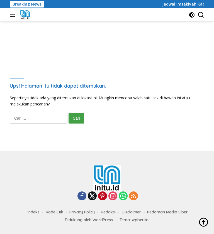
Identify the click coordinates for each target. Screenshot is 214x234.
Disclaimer (131, 212)
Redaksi (108, 212)
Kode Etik (54, 212)
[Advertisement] (111, 44)
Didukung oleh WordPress (89, 219)
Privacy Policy (82, 212)
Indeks (34, 212)
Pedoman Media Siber (167, 212)
